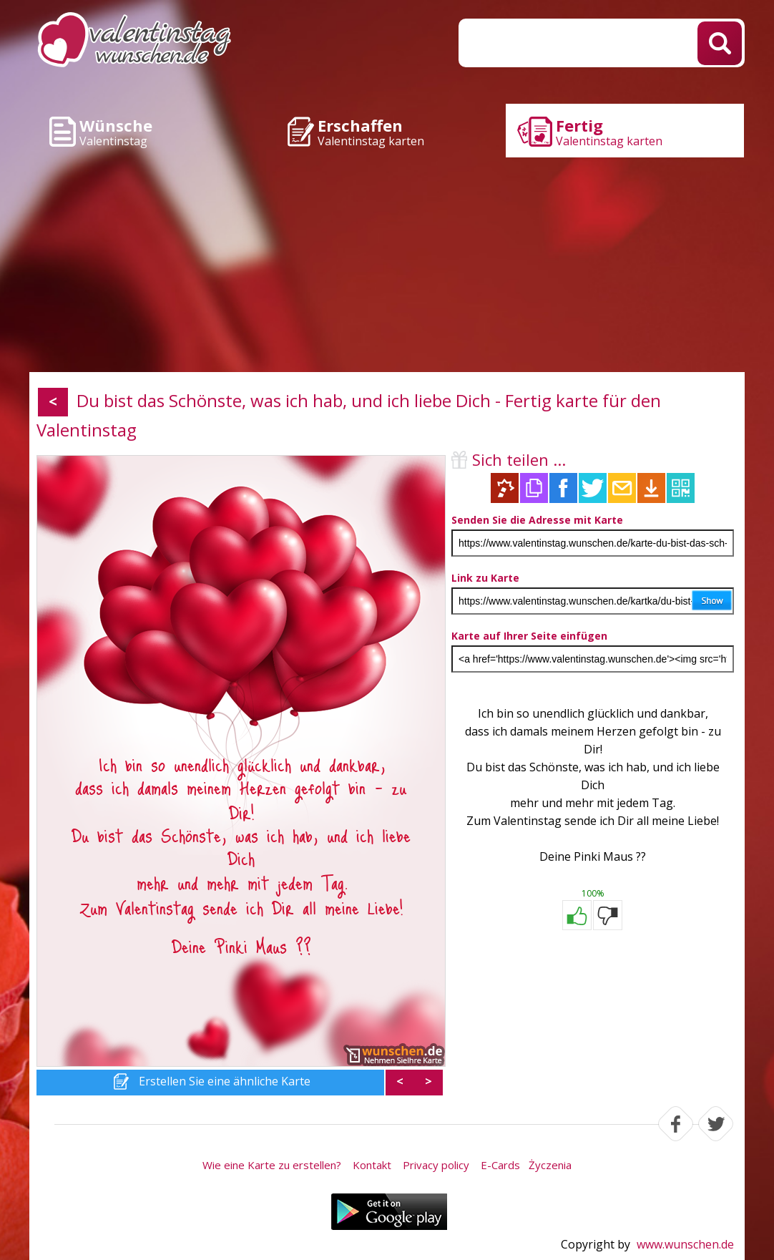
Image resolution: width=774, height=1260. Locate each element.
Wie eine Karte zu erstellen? (271, 1165)
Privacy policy (436, 1165)
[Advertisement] (387, 265)
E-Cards (500, 1165)
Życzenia (550, 1165)
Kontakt (372, 1165)
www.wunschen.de (685, 1244)
